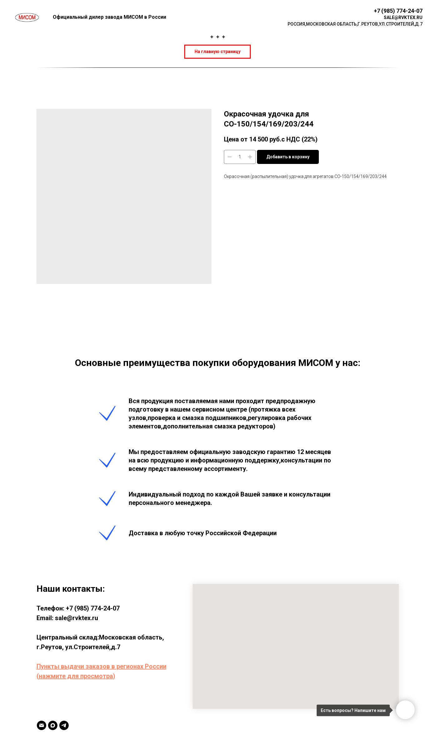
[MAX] (52, 725)
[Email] (41, 725)
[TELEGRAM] (64, 725)
